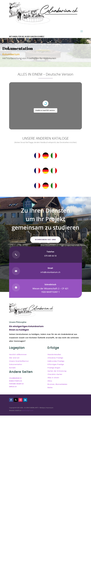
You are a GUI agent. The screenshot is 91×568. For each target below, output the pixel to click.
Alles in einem (53, 378)
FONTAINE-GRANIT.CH (16, 384)
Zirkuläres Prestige (55, 358)
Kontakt (12, 368)
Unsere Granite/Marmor (19, 361)
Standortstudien (54, 354)
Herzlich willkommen (18, 354)
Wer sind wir (14, 358)
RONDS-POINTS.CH (15, 381)
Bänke (50, 387)
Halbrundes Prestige (56, 361)
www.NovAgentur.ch (27, 410)
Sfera (50, 381)
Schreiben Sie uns (45, 239)
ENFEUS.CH (13, 386)
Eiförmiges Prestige (56, 364)
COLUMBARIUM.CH (15, 378)
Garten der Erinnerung (57, 371)
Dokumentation (15, 364)
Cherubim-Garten (55, 374)
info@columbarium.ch (50, 272)
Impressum (49, 407)
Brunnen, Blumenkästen (57, 384)
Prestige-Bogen (54, 368)
